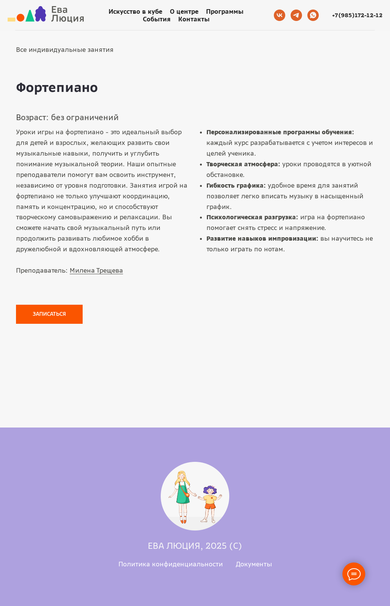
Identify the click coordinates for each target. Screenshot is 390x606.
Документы (254, 564)
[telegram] (296, 15)
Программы (224, 11)
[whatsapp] (313, 15)
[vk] (279, 15)
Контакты (193, 19)
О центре (184, 11)
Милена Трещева (96, 270)
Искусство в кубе (135, 11)
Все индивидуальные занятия (64, 49)
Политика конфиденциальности (170, 564)
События (157, 19)
